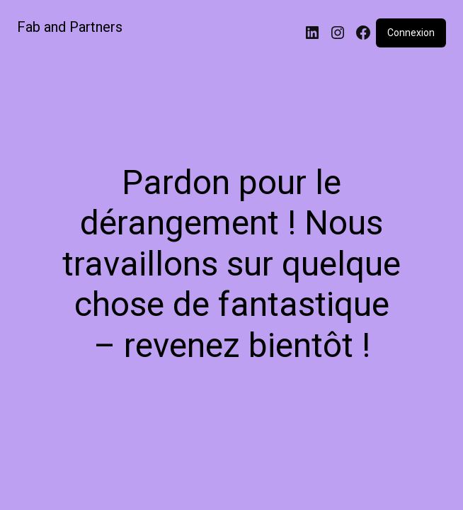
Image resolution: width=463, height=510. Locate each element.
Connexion (411, 32)
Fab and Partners (69, 26)
